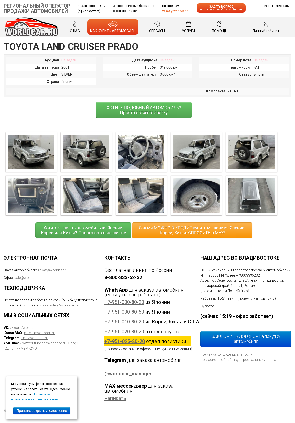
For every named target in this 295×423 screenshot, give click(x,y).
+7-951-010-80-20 (124, 322)
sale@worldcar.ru (28, 278)
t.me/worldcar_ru (34, 338)
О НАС (75, 27)
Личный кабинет (265, 27)
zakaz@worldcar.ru (175, 11)
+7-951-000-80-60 (124, 312)
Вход (267, 6)
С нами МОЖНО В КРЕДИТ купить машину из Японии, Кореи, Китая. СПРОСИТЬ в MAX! (192, 230)
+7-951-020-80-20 (124, 332)
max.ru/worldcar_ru (39, 333)
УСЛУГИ (188, 27)
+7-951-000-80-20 (124, 302)
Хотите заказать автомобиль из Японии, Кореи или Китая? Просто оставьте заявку (83, 230)
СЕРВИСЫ (157, 27)
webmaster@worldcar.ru (59, 305)
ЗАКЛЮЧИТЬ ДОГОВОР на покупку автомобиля (246, 339)
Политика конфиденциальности (226, 354)
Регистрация (282, 6)
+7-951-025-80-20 (124, 341)
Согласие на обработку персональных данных (238, 360)
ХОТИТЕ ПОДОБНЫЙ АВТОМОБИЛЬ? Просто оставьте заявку (144, 110)
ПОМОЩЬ (219, 27)
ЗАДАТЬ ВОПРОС (221, 8)
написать (115, 398)
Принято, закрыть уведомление (41, 411)
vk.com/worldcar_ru (26, 328)
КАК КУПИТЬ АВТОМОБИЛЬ (113, 27)
